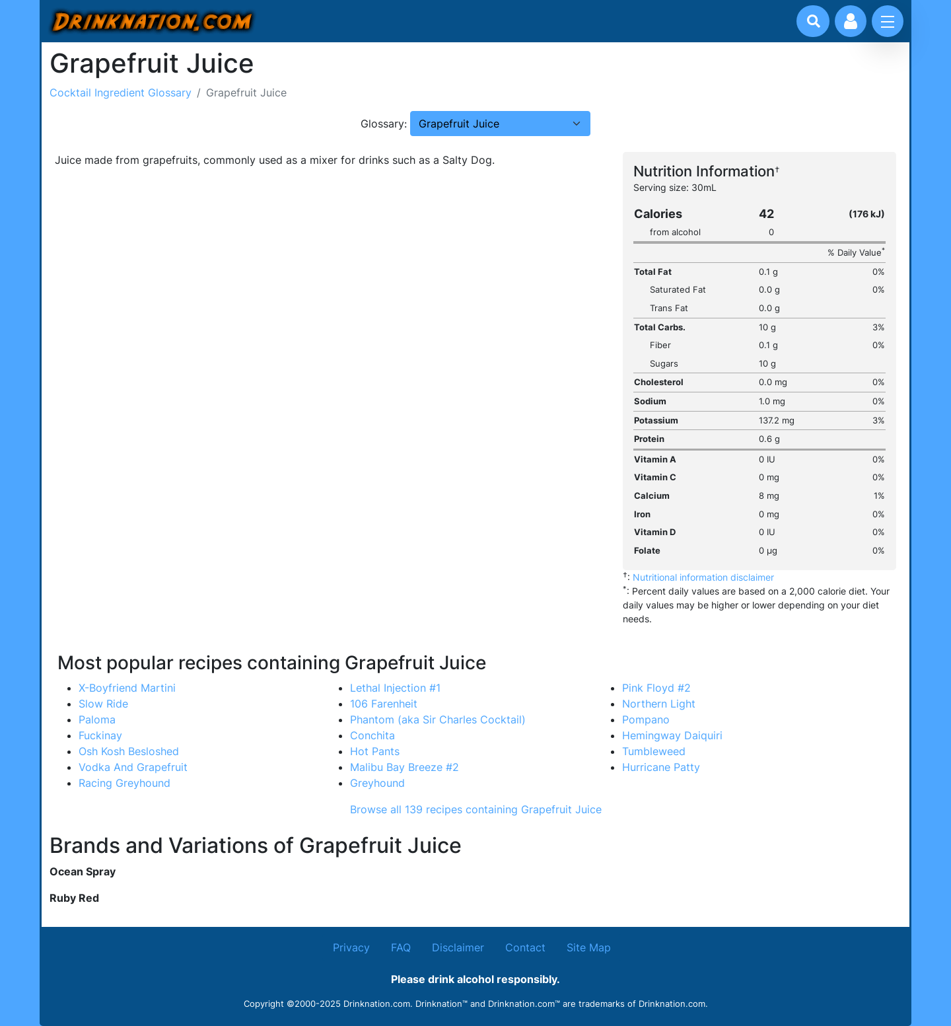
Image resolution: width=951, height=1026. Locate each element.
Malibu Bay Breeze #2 (404, 767)
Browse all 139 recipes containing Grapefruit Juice (476, 809)
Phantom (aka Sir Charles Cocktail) (438, 719)
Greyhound (377, 782)
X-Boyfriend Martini (127, 687)
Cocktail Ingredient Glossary (121, 92)
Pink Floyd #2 (656, 687)
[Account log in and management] (850, 21)
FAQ (401, 947)
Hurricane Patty (661, 767)
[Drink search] (813, 21)
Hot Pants (375, 751)
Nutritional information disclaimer (703, 577)
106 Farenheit (383, 703)
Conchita (372, 735)
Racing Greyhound (124, 782)
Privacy (351, 947)
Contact (525, 947)
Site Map (589, 947)
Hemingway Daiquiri (672, 735)
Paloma (97, 719)
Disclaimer (458, 947)
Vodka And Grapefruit (133, 767)
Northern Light (658, 703)
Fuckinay (100, 735)
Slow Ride (103, 703)
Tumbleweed (654, 751)
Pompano (646, 719)
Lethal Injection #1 (395, 687)
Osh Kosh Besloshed (129, 751)
